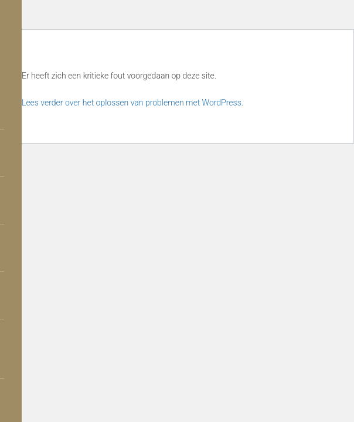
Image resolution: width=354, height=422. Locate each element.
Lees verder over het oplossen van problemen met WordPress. (132, 102)
